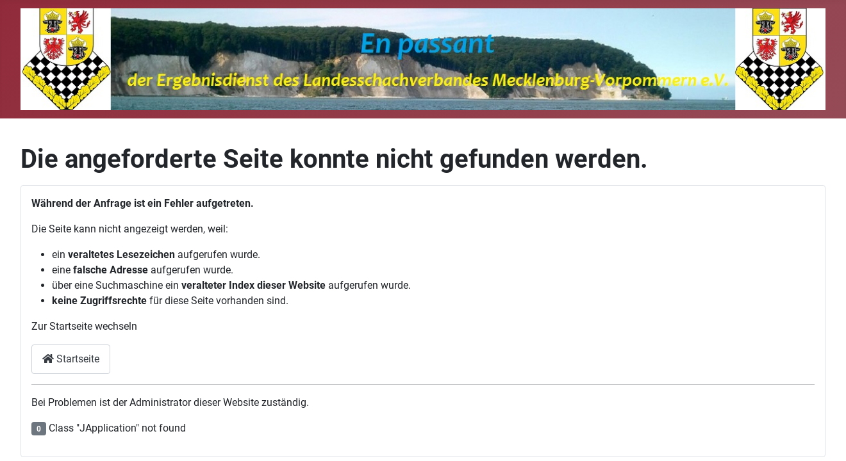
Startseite (70, 359)
